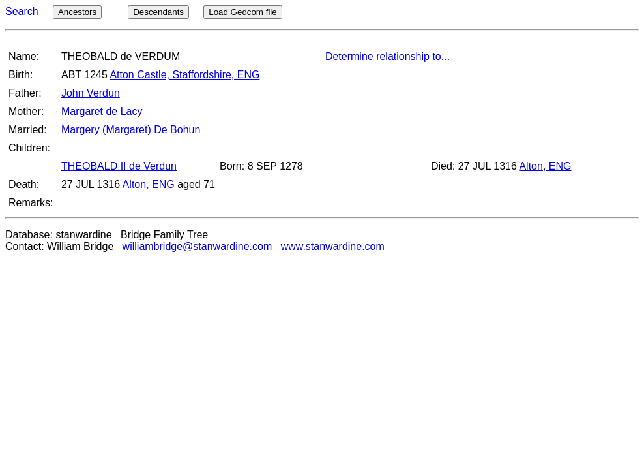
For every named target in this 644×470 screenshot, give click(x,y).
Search (21, 11)
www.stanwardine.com (333, 246)
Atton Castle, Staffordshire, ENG (184, 74)
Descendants (158, 12)
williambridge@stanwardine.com (197, 246)
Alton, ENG (545, 166)
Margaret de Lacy (102, 111)
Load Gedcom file (242, 12)
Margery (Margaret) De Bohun (130, 129)
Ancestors (77, 12)
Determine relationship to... (387, 56)
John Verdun (90, 93)
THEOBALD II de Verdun (119, 166)
